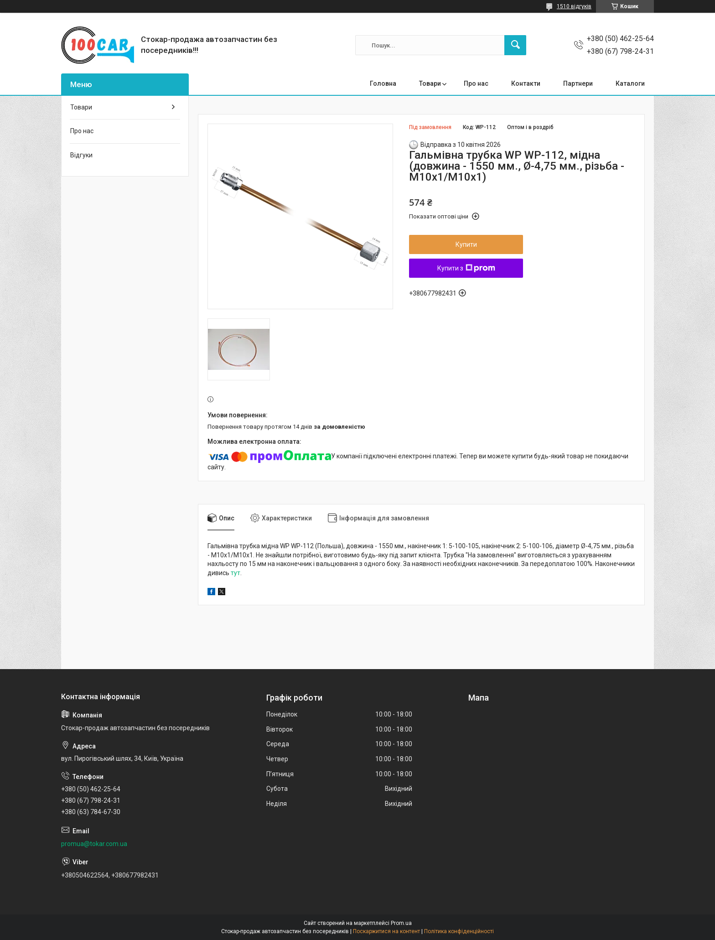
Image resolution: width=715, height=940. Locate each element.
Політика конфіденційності (459, 931)
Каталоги (630, 83)
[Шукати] (515, 45)
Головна (383, 83)
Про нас (476, 83)
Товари (430, 83)
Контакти (525, 83)
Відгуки (81, 155)
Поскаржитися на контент (386, 931)
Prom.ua (401, 923)
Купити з (466, 268)
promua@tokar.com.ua (94, 843)
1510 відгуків (574, 6)
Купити (466, 244)
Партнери (578, 83)
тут (235, 572)
